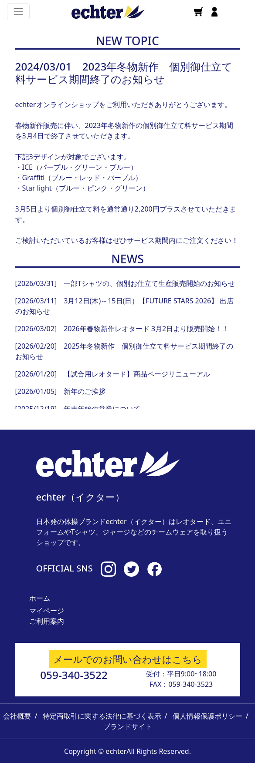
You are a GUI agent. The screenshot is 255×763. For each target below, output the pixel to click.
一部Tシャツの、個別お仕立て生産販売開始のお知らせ (149, 283)
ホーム (39, 598)
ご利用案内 (46, 621)
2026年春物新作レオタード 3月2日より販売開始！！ (146, 328)
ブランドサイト (127, 726)
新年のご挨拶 (84, 391)
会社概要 (17, 716)
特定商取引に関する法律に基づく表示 (102, 716)
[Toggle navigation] (18, 11)
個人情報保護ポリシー (207, 716)
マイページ (46, 610)
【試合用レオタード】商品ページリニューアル (137, 374)
